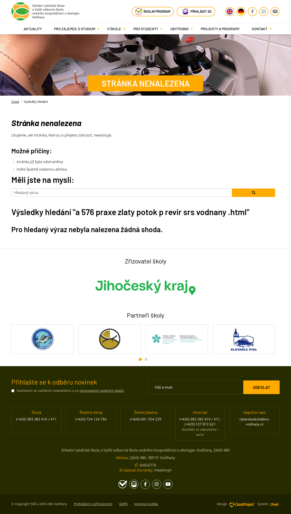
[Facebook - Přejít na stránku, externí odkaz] (252, 11)
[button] (74, 28)
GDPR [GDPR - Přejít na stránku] (123, 504)
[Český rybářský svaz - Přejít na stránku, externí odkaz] (42, 339)
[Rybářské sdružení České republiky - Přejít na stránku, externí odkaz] (109, 339)
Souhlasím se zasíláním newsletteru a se (70, 390)
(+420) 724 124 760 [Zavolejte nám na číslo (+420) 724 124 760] (91, 419)
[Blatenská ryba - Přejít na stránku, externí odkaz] (244, 339)
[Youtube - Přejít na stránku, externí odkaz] (275, 11)
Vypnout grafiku (146, 504)
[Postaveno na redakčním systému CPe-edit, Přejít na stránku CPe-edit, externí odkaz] (274, 502)
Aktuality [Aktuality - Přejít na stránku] (33, 29)
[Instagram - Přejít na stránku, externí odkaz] (263, 11)
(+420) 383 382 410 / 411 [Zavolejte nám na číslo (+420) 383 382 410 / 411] (36, 419)
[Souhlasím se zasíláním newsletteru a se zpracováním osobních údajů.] (12, 390)
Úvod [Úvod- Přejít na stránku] (15, 101)
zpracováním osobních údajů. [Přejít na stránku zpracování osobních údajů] (101, 390)
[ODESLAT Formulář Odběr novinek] (261, 387)
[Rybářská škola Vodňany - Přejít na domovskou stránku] (45, 10)
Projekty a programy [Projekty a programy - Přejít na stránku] (220, 29)
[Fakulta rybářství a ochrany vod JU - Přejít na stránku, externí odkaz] (177, 339)
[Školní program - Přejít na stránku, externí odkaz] (153, 11)
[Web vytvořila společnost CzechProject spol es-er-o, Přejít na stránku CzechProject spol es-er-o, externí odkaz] (242, 504)
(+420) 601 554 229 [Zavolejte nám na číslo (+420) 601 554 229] (145, 419)
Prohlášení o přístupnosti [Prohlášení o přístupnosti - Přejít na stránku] (93, 504)
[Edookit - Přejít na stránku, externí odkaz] (196, 11)
